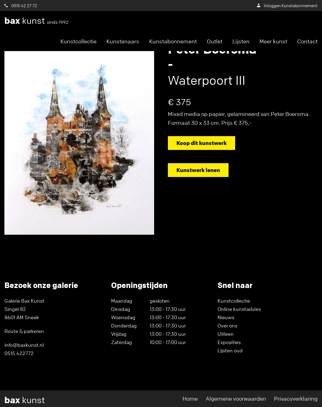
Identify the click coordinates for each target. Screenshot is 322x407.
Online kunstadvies (239, 309)
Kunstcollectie (78, 41)
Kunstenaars (122, 41)
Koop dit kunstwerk (201, 142)
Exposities (229, 342)
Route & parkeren (24, 331)
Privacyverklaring (296, 398)
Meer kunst (273, 41)
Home (190, 398)
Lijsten (240, 41)
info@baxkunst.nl (24, 345)
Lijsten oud (230, 350)
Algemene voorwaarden (236, 398)
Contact (307, 41)
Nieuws (226, 317)
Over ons (227, 326)
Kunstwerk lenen (198, 169)
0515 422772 (19, 353)
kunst (36, 20)
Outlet (214, 41)
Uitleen (226, 334)
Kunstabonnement (173, 41)
